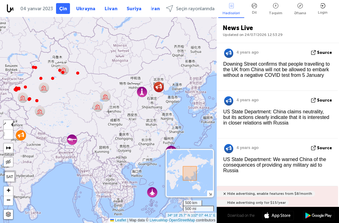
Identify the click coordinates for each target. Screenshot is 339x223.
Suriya (134, 8)
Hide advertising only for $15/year (256, 203)
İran (155, 8)
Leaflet (118, 220)
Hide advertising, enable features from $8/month (269, 194)
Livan (111, 8)
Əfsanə (300, 9)
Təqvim (275, 9)
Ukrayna (85, 8)
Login (323, 9)
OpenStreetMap (182, 220)
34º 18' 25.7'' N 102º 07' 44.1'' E (191, 215)
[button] (29, 99)
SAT (9, 177)
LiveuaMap (159, 220)
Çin (63, 8)
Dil (254, 9)
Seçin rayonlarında (190, 8)
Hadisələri (231, 9)
